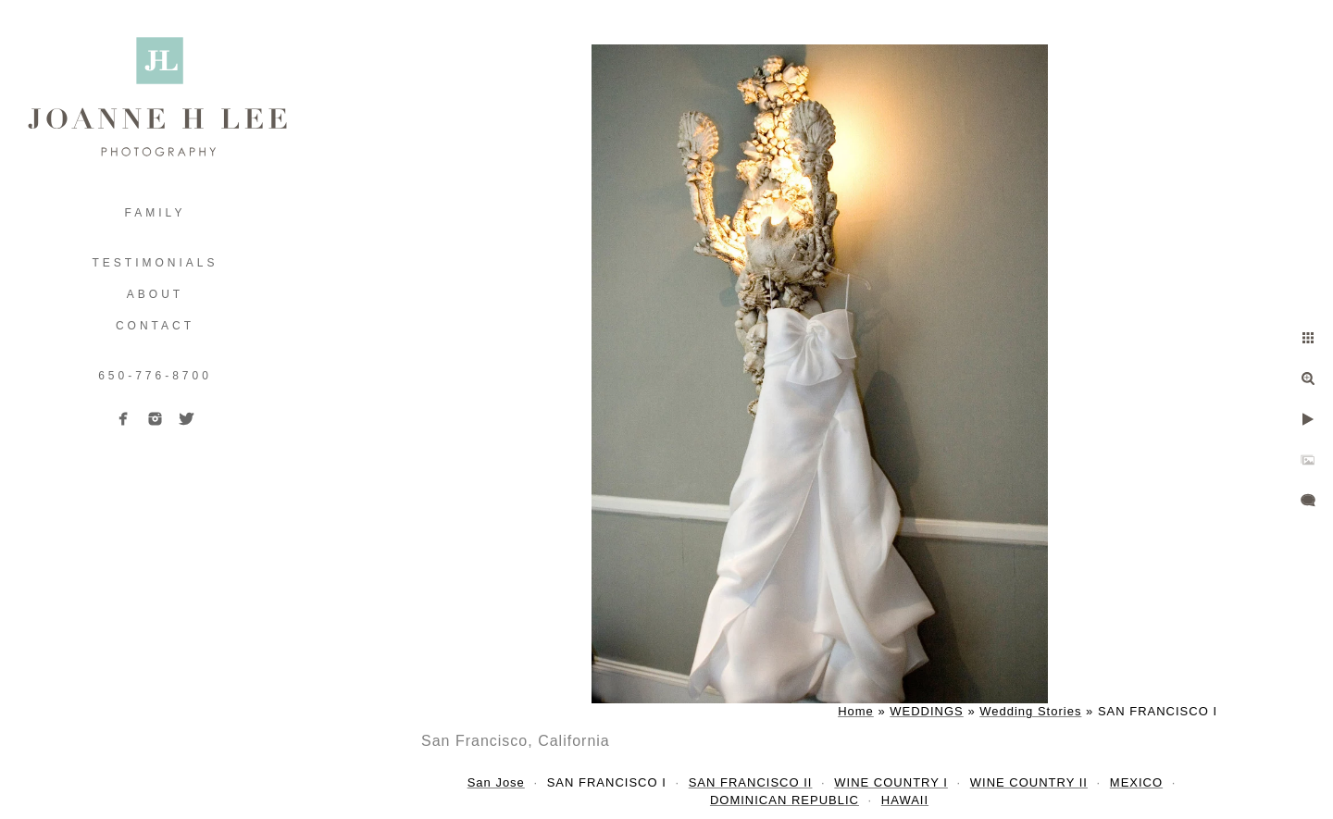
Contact (155, 325)
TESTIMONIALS (155, 262)
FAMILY (155, 212)
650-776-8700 (155, 375)
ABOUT (155, 294)
